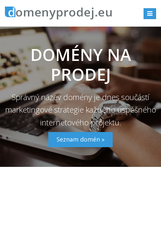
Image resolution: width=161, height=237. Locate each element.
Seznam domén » (80, 139)
